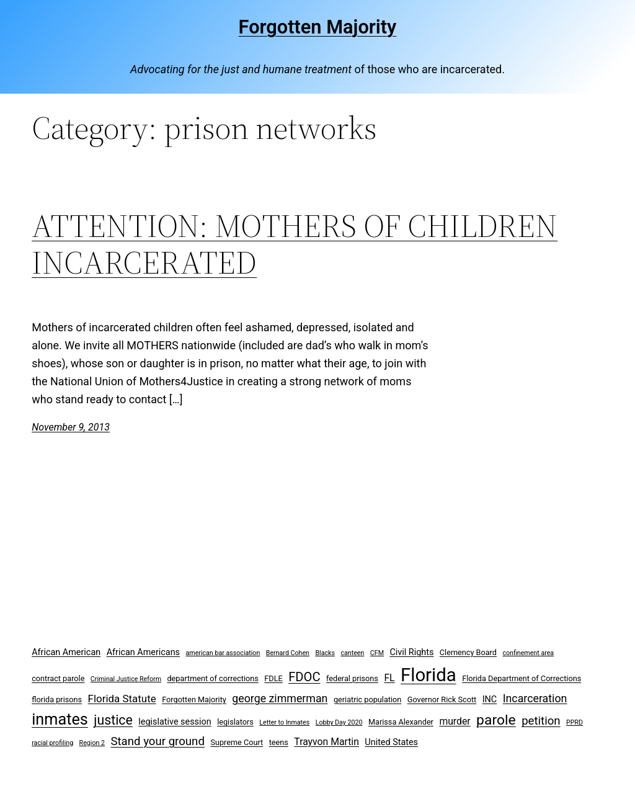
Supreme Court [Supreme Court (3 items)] (236, 742)
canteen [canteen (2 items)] (352, 653)
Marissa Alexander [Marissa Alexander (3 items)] (400, 721)
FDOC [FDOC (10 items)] (304, 676)
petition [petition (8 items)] (541, 721)
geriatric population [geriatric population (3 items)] (367, 699)
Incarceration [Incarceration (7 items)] (535, 698)
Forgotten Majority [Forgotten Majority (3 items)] (194, 699)
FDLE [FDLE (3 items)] (273, 678)
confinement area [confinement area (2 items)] (528, 653)
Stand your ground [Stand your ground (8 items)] (157, 741)
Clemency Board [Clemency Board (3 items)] (468, 652)
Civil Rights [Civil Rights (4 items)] (411, 652)
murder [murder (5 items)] (454, 721)
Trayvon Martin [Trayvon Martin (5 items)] (326, 742)
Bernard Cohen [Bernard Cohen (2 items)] (287, 653)
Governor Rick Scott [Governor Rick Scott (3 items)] (441, 699)
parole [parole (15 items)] (496, 720)
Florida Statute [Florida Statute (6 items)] (122, 698)
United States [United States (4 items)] (391, 742)
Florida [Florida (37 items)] (428, 675)
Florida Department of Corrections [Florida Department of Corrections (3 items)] (521, 678)
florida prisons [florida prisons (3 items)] (57, 699)
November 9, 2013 (71, 427)
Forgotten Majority (318, 27)
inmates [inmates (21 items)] (60, 719)
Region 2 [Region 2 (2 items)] (92, 743)
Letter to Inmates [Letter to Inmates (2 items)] (284, 722)
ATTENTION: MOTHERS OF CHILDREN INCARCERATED (294, 244)
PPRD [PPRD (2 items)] (574, 722)
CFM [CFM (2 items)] (377, 653)
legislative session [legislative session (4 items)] (174, 722)
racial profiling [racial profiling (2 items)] (52, 743)
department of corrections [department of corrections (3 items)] (212, 678)
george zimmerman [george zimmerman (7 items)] (279, 698)
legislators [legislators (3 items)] (235, 721)
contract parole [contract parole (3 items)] (58, 678)
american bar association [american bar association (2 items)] (223, 653)
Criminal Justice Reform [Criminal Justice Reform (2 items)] (126, 679)
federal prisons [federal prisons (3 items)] (352, 678)
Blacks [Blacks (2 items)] (325, 653)
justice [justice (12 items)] (113, 720)
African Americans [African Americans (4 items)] (143, 652)
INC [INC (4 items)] (489, 699)
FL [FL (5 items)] (389, 678)
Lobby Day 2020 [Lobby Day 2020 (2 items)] (339, 722)
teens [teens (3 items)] (278, 742)
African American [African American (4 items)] (66, 652)
